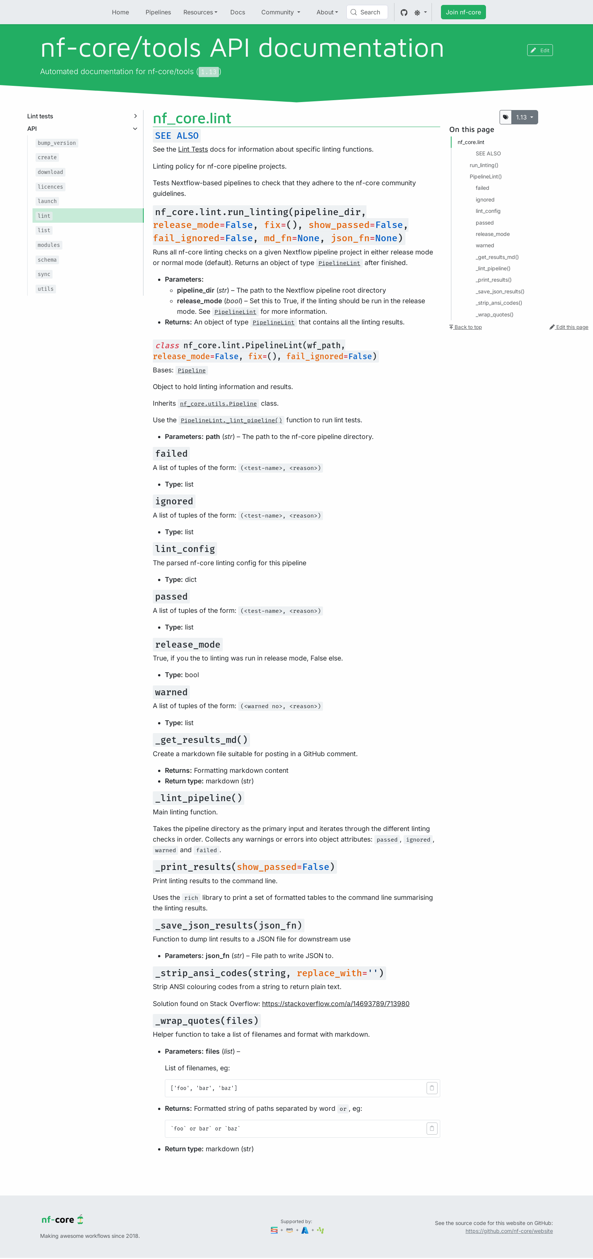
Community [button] (278, 12)
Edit (540, 50)
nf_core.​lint (471, 142)
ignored (485, 199)
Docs (237, 12)
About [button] (325, 12)
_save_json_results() (500, 291)
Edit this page (569, 327)
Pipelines (158, 12)
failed (482, 188)
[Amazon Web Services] (290, 1230)
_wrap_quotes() (495, 314)
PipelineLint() (486, 176)
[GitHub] (404, 12)
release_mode (493, 234)
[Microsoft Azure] (305, 1230)
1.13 (522, 117)
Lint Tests (193, 149)
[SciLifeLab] (320, 1230)
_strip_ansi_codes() (499, 302)
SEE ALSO (488, 153)
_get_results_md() (497, 257)
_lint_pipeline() (493, 268)
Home (120, 12)
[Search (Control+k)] (367, 12)
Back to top (465, 327)
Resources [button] (198, 12)
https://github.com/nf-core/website (509, 1231)
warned (485, 245)
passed (485, 222)
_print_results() (494, 279)
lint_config (488, 211)
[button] (432, 1088)
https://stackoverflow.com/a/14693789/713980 (336, 1004)
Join (463, 12)
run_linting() (484, 165)
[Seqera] (275, 1230)
